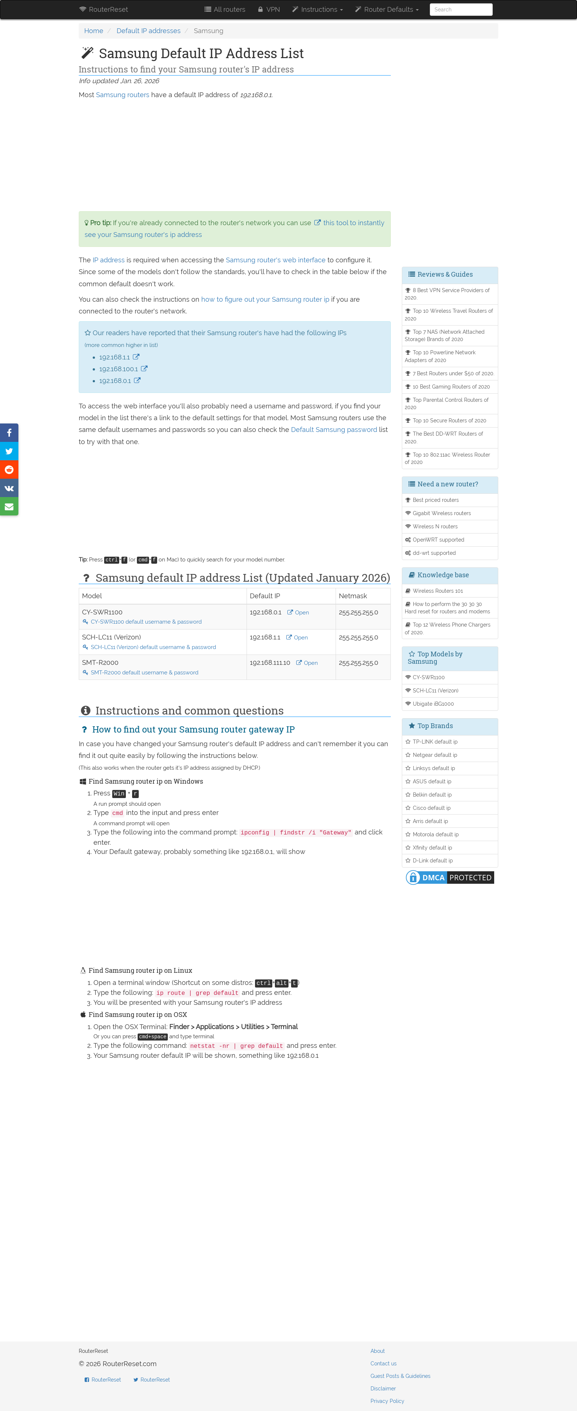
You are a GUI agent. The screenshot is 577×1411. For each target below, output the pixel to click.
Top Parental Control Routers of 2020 (447, 404)
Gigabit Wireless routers (438, 513)
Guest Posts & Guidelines (401, 1376)
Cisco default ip (428, 808)
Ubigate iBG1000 (429, 704)
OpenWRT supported (435, 539)
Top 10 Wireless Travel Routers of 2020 (449, 315)
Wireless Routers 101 (434, 591)
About (378, 1351)
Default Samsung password (335, 429)
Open (298, 612)
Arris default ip (427, 821)
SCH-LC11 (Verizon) (432, 690)
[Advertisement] (235, 156)
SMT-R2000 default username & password (140, 672)
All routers (224, 9)
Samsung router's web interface (276, 260)
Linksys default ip (430, 768)
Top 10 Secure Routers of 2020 (446, 420)
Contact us (384, 1363)
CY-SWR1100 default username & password (142, 621)
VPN (268, 9)
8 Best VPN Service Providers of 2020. (447, 294)
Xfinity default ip (429, 847)
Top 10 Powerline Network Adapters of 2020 (440, 356)
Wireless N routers (431, 526)
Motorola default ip (432, 834)
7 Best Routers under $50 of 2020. (450, 373)
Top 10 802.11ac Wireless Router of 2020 (448, 458)
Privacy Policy (387, 1401)
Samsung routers (122, 95)
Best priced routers (432, 500)
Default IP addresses (149, 31)
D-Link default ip (429, 860)
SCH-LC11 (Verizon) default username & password (149, 647)
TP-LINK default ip (431, 741)
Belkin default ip (428, 794)
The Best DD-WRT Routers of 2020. (444, 437)
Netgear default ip (431, 755)
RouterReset (103, 9)
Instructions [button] (317, 9)
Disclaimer (383, 1388)
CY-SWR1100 (425, 677)
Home (93, 31)
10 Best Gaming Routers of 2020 (448, 386)
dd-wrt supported (430, 553)
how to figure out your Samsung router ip (266, 299)
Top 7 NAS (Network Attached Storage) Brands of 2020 (445, 336)
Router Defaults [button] (386, 9)
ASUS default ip (428, 781)
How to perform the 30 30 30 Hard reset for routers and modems (447, 608)
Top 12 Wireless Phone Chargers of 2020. (448, 628)
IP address (109, 260)
